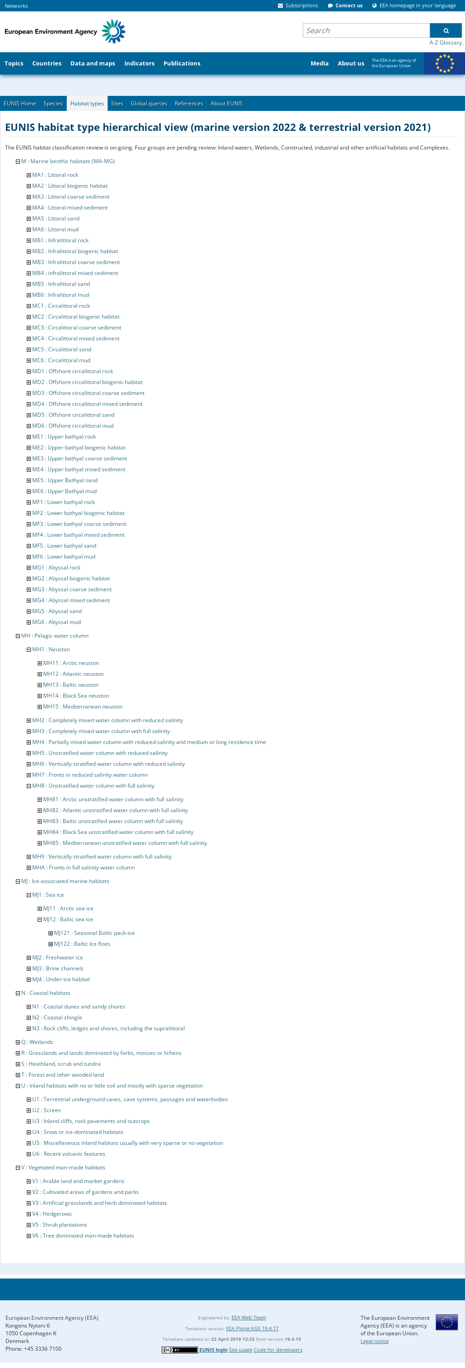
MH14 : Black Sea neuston (76, 695)
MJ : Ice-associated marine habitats (65, 881)
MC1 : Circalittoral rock (61, 306)
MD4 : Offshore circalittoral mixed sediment (87, 404)
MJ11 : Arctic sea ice (68, 908)
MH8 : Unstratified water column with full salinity (93, 785)
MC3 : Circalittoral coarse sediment (76, 327)
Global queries (149, 103)
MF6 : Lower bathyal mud (63, 556)
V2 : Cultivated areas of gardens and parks (85, 1192)
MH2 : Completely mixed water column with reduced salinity (107, 720)
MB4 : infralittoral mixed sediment (75, 273)
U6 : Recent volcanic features (68, 1154)
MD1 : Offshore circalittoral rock (72, 371)
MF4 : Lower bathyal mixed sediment (78, 535)
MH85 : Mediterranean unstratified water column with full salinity (125, 843)
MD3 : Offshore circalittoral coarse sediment (88, 393)
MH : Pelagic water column (55, 635)
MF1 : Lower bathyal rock (63, 502)
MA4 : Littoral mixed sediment (70, 207)
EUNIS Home (20, 103)
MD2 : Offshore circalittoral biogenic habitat (87, 382)
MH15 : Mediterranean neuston (83, 706)
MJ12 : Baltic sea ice (68, 919)
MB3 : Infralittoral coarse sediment (76, 262)
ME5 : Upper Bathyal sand (65, 480)
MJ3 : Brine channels (58, 968)
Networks (16, 5)
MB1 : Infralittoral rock (60, 240)
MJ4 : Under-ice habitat (61, 979)
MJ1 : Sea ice (48, 895)
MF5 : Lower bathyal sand (64, 545)
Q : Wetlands (37, 1042)
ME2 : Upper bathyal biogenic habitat (78, 447)
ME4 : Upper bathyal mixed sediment (78, 469)
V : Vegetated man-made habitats (63, 1167)
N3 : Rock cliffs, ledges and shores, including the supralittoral (108, 1028)
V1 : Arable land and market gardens (78, 1181)
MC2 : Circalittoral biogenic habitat (75, 316)
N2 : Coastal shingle (57, 1017)
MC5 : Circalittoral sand (61, 349)
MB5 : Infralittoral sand (61, 284)
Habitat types (87, 103)
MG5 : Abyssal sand (57, 611)
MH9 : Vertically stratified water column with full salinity (102, 856)
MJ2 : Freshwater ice (57, 957)
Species (53, 103)
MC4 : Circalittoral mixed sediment (75, 338)
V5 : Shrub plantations (59, 1224)
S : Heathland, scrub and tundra (61, 1064)
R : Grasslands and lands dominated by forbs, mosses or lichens (101, 1053)
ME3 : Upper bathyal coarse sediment (79, 458)
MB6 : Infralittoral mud (60, 295)
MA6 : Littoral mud (55, 229)
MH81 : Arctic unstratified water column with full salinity (113, 799)
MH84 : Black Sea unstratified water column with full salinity (118, 832)
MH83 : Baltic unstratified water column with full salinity (113, 821)
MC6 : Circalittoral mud (61, 360)
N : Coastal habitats (45, 993)
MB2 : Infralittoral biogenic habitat (75, 251)
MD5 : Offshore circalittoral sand (73, 415)
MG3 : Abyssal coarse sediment (72, 589)
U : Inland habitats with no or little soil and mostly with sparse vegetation (112, 1085)
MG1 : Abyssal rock (56, 567)
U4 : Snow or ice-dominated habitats (78, 1132)
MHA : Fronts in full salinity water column (83, 867)
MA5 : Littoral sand (55, 218)
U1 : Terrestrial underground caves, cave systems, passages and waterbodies (130, 1099)
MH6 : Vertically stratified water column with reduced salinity (108, 764)
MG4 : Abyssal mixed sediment (71, 600)
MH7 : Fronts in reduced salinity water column (90, 775)
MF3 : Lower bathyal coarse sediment (79, 524)
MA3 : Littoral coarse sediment (70, 196)
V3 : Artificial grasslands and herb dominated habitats (99, 1203)
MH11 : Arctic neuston (71, 663)
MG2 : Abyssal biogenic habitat (71, 578)
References (189, 103)
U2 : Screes (46, 1110)
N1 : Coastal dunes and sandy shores (78, 1006)
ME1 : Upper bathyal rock (64, 436)
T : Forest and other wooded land (62, 1074)
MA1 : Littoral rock (55, 175)
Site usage (240, 1349)
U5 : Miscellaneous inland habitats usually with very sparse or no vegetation (127, 1143)
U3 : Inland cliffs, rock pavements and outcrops (91, 1121)
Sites (117, 103)
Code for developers (278, 1349)
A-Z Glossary (446, 42)
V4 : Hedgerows (52, 1214)
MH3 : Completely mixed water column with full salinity (101, 731)
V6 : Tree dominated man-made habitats (83, 1235)
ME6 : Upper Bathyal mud (64, 491)
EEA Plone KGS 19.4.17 (252, 1328)
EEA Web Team (249, 1317)
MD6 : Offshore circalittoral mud (73, 425)
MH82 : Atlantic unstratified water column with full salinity (115, 810)
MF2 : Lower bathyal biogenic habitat (78, 513)
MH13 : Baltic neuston (71, 685)
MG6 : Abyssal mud (56, 622)
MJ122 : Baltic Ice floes (82, 944)
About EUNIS (227, 103)
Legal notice (375, 1341)
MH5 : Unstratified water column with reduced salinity (100, 753)
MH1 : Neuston (51, 649)
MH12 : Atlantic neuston (73, 674)
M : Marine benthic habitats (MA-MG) (68, 161)
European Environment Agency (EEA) (52, 1318)
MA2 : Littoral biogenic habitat (70, 186)
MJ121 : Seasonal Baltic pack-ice (94, 933)
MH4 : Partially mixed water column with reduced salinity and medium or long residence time (149, 742)
